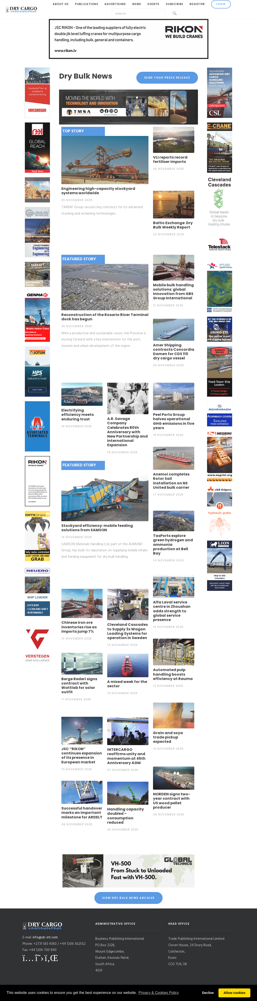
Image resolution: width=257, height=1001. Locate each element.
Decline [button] (208, 993)
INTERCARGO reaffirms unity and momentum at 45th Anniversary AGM (126, 756)
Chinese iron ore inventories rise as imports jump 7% (79, 627)
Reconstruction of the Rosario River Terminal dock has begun (104, 317)
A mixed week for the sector (127, 684)
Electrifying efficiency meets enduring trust (77, 415)
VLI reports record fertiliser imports (170, 159)
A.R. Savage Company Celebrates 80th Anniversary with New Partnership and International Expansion (127, 432)
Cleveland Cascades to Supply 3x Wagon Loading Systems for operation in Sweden (127, 631)
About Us (61, 4)
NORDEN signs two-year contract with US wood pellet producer (171, 800)
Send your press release (167, 78)
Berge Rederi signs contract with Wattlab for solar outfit (79, 685)
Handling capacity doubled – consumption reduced (125, 816)
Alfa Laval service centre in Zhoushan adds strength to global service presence (171, 611)
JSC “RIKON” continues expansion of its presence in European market (81, 755)
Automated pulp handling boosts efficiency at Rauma (173, 674)
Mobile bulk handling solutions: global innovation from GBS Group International (173, 291)
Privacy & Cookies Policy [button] (158, 993)
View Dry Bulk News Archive (128, 898)
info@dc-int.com (45, 937)
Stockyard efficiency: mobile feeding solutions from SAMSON (97, 528)
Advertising (115, 4)
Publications (86, 4)
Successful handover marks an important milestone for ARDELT (81, 813)
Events (153, 4)
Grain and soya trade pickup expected (168, 737)
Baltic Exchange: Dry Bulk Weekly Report (173, 225)
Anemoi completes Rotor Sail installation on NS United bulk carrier (171, 481)
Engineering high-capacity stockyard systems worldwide (98, 191)
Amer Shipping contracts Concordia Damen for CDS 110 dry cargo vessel (173, 352)
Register (197, 4)
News (136, 4)
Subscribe (174, 4)
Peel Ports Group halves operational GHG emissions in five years (173, 421)
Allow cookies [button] (234, 993)
